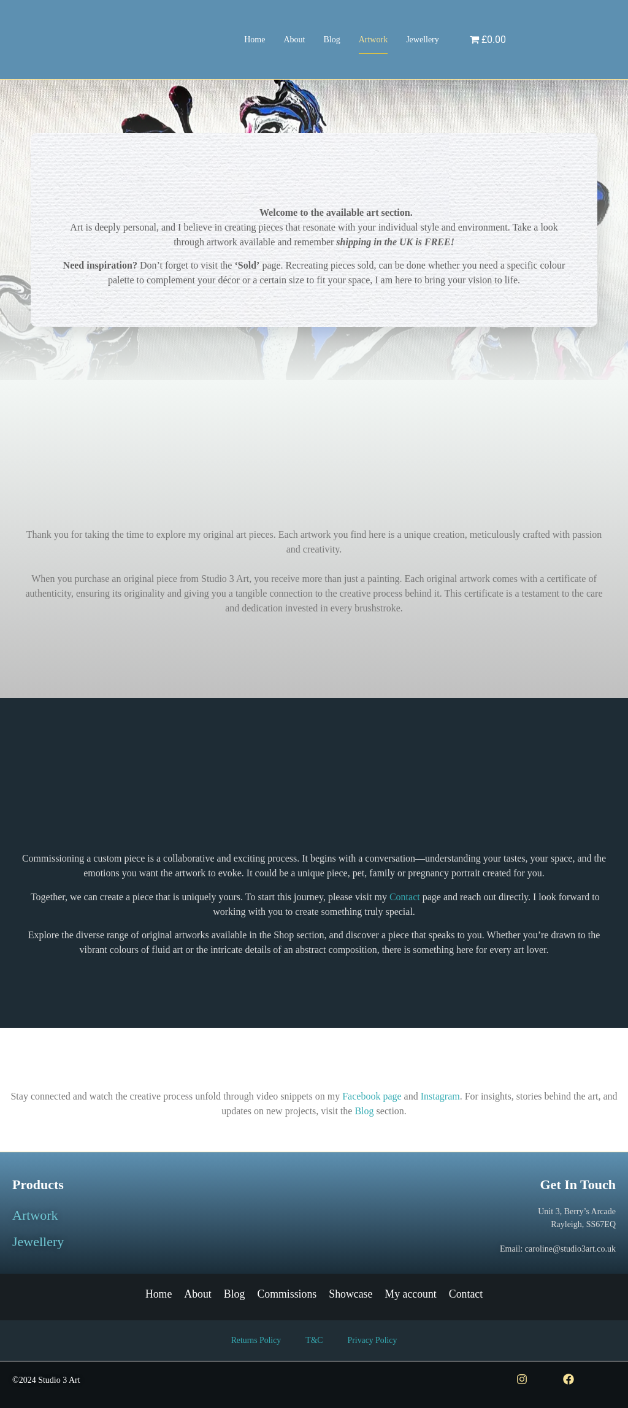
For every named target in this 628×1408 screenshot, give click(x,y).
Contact (404, 897)
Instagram (440, 1096)
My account (411, 1294)
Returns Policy (255, 1340)
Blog (331, 39)
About (294, 39)
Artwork (373, 39)
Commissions (286, 1294)
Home (254, 39)
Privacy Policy (373, 1340)
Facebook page (371, 1096)
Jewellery (422, 39)
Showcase (351, 1294)
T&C (314, 1340)
